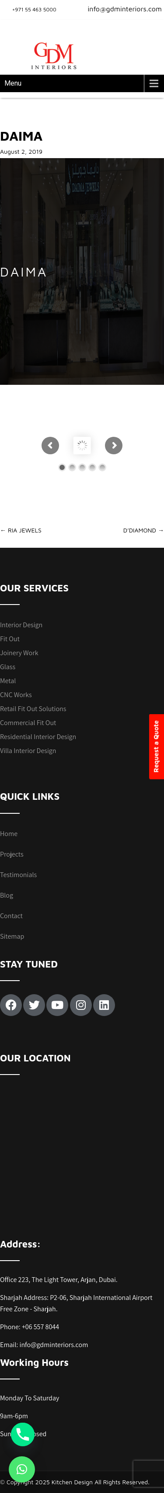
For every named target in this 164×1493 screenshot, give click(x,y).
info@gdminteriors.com (119, 9)
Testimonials (18, 874)
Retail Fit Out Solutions (33, 708)
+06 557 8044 (40, 1326)
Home (8, 833)
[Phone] (23, 1434)
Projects (12, 854)
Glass (7, 666)
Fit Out (10, 638)
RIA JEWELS (21, 530)
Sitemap (12, 936)
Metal (8, 680)
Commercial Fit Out (28, 722)
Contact (11, 915)
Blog (6, 895)
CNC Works (16, 694)
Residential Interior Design (38, 736)
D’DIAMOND (143, 530)
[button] (22, 1469)
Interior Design (21, 624)
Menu (12, 83)
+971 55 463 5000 (34, 9)
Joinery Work (19, 652)
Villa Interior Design (28, 750)
